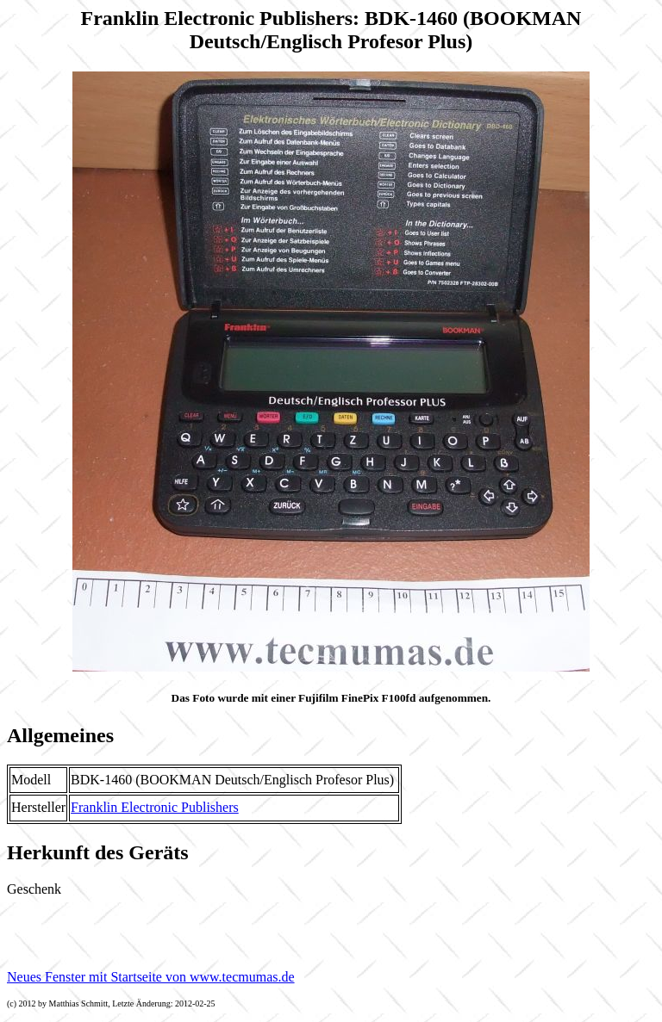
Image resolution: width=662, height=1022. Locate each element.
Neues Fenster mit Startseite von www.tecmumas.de (151, 976)
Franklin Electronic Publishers (155, 807)
